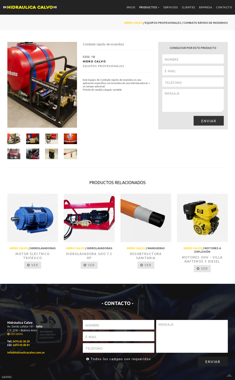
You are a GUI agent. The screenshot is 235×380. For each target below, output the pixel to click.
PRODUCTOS (149, 7)
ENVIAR (208, 121)
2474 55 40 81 (21, 345)
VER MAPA (15, 334)
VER (32, 265)
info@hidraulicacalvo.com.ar (26, 352)
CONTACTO (224, 7)
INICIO (131, 7)
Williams (7, 377)
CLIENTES (188, 7)
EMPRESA (205, 7)
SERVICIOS (170, 7)
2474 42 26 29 (21, 341)
